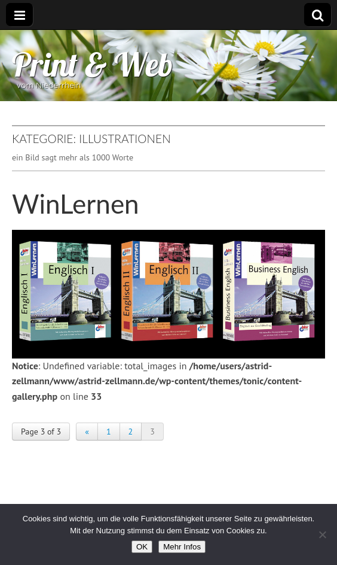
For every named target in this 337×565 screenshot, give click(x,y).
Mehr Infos (182, 546)
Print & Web (92, 64)
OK (142, 546)
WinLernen (75, 203)
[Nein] (322, 534)
